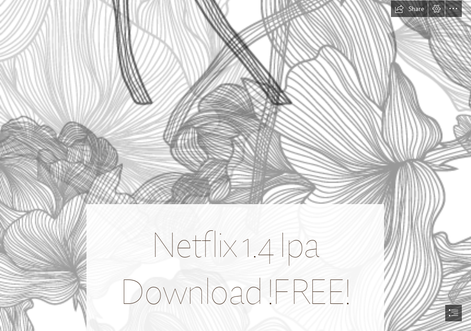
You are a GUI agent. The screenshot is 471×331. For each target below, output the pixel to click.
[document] (235, 165)
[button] (409, 8)
